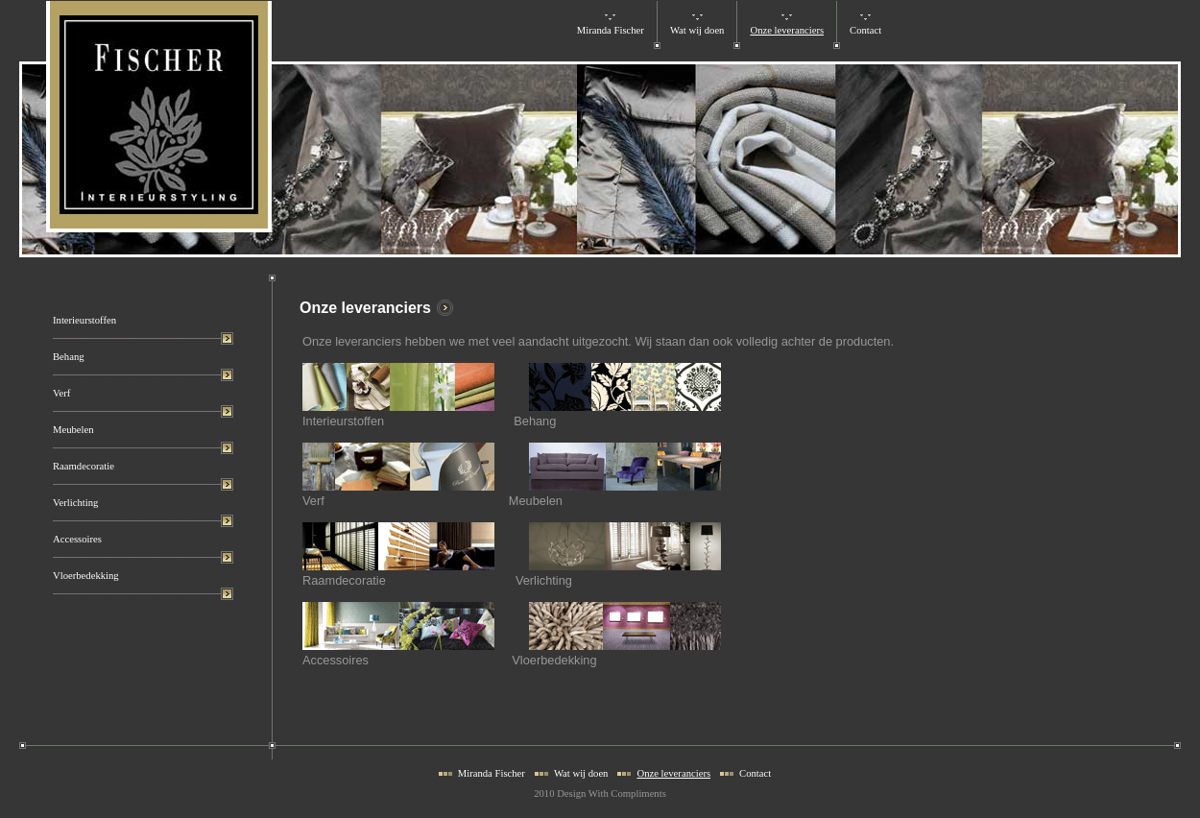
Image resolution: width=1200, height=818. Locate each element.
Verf (61, 393)
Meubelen (73, 429)
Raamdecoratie (83, 466)
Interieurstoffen (84, 320)
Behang (68, 356)
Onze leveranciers (787, 30)
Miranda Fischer (610, 30)
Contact (865, 30)
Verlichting (75, 502)
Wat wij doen (697, 30)
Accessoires (77, 539)
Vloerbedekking (86, 575)
